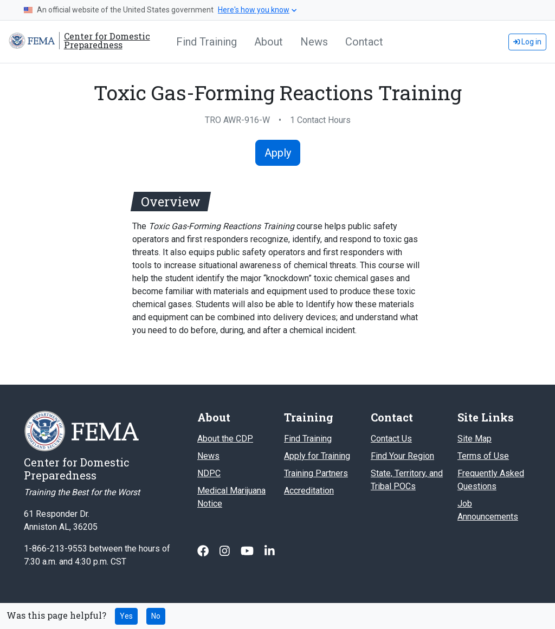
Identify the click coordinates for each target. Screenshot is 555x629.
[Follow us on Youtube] (248, 551)
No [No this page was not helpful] (155, 616)
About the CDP (225, 438)
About (268, 41)
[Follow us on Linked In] (269, 551)
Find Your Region (402, 456)
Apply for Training (317, 456)
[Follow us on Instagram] (226, 551)
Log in (527, 41)
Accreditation (309, 490)
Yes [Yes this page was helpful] (126, 616)
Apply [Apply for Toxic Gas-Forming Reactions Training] (277, 152)
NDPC (209, 473)
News (314, 41)
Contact (364, 41)
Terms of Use (483, 456)
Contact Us (391, 438)
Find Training (206, 41)
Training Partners (316, 473)
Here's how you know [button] (257, 9)
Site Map (474, 438)
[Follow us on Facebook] (204, 551)
